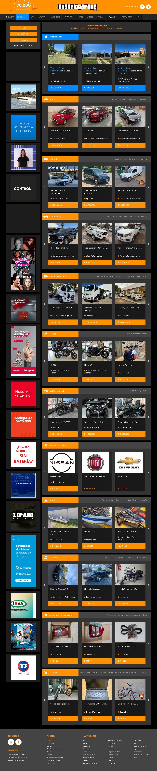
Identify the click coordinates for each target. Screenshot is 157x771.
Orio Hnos (89, 316)
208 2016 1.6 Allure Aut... (60, 131)
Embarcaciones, (109, 500)
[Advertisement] (23, 65)
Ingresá (23, 28)
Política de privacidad (54, 760)
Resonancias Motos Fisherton (59, 371)
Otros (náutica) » (140, 500)
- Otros (135, 757)
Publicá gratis (23, 40)
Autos (84, 740)
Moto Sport (56, 427)
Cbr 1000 (88, 365)
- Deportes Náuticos (114, 752)
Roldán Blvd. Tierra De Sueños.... (95, 71)
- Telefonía (111, 760)
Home (49, 740)
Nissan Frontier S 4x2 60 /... (61, 477)
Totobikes (123, 712)
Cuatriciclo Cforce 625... (94, 422)
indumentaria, (135, 672)
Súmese (49, 746)
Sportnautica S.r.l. (92, 427)
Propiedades (112, 743)
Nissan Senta (57, 482)
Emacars (123, 597)
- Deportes (136, 749)
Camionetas (86, 746)
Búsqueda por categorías (55, 757)
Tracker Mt (122, 477)
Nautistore (56, 539)
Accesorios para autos (90, 763)
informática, (103, 672)
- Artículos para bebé (139, 746)
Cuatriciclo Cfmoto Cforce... (129, 422)
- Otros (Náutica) (113, 755)
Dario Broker (90, 539)
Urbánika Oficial (92, 81)
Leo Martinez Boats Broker (127, 538)
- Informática (137, 740)
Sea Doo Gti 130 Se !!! (127, 531)
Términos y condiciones (54, 749)
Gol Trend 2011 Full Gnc (128, 131)
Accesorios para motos (136, 615)
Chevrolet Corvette (92, 589)
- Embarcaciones (113, 749)
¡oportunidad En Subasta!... (95, 704)
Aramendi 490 (90, 531)
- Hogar (135, 743)
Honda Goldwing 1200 (127, 589)
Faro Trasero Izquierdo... (60, 646)
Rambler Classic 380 (59, 589)
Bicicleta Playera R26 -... (128, 704)
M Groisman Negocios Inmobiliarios (128, 80)
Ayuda (49, 752)
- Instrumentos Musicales (141, 755)
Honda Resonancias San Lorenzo (95, 371)
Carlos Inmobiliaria (59, 81)
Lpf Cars (88, 198)
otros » (144, 672)
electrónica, (92, 672)
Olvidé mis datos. (23, 45)
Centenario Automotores (62, 256)
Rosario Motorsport (59, 198)
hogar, (111, 672)
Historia (49, 755)
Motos (85, 752)
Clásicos (85, 760)
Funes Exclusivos (92, 597)
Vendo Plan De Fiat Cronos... (96, 477)
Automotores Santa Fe (129, 139)
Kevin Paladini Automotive (62, 597)
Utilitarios (86, 743)
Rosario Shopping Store (61, 316)
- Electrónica (112, 763)
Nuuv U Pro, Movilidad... (128, 365)
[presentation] (44, 67)
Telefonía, (83, 672)
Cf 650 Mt (54, 365)
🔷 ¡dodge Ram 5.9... (59, 248)
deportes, (124, 672)
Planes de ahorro (88, 757)
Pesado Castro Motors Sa (96, 139)
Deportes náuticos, (124, 500)
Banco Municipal (92, 712)
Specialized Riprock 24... (60, 704)
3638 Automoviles (93, 256)
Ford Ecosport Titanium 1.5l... (96, 248)
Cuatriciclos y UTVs (89, 755)
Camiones (86, 749)
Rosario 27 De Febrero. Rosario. (130, 71)
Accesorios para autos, (116, 615)
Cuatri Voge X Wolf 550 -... (61, 422)
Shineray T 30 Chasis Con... (129, 308)
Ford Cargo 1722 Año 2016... (62, 308)
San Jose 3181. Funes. (62, 71)
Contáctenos (51, 763)
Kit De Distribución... (126, 646)
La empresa (50, 743)
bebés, (117, 672)
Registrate (23, 34)
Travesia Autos (57, 139)
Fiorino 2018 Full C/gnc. (128, 190)
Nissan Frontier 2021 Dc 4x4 (130, 248)
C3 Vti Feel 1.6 (90, 131)
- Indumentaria (138, 752)
